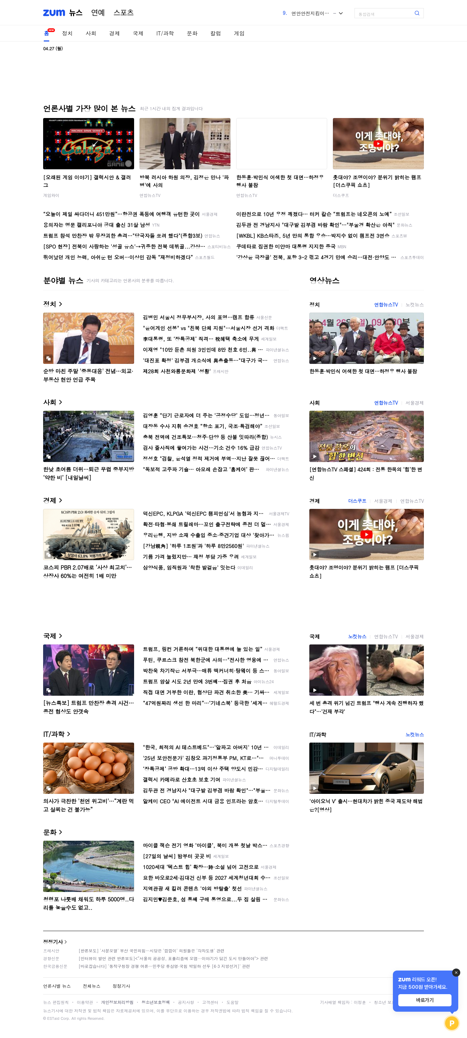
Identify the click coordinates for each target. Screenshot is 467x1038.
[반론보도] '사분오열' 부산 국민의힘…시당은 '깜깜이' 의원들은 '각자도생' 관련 (151, 950)
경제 (114, 33)
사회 (91, 33)
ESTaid (53, 1018)
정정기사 (53, 941)
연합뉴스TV (149, 195)
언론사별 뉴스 (57, 986)
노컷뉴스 (415, 304)
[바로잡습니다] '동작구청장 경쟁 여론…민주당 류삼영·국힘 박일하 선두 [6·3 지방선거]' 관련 (164, 966)
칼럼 (215, 33)
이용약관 (85, 1002)
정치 (67, 33)
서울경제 (415, 402)
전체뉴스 (91, 986)
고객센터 (210, 1002)
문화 (192, 33)
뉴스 (76, 12)
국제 (138, 33)
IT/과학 (165, 33)
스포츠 (124, 12)
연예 (98, 12)
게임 (239, 33)
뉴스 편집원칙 (56, 1002)
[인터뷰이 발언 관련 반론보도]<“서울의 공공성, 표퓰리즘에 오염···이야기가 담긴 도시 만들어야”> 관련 (173, 958)
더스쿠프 (341, 195)
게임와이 (51, 195)
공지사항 (186, 1002)
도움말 (232, 1002)
